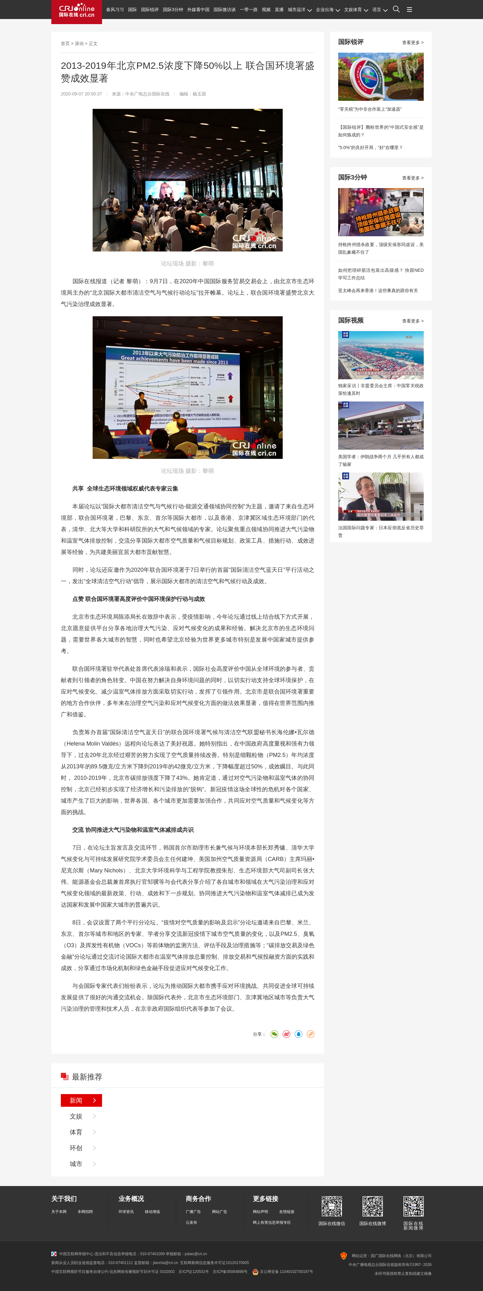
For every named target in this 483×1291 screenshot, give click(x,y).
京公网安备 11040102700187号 (282, 1271)
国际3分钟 (173, 9)
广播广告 (193, 1211)
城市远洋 (300, 9)
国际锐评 (150, 9)
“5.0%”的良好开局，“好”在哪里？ (370, 147)
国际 (132, 9)
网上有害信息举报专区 (272, 1222)
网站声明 (260, 1211)
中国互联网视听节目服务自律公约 (79, 1271)
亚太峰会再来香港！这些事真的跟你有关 (378, 290)
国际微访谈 (225, 9)
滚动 (79, 43)
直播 (279, 9)
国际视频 (351, 320)
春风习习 (115, 9)
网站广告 (219, 1211)
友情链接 (286, 1211)
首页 (65, 43)
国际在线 (76, 12)
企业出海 (328, 9)
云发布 (191, 1222)
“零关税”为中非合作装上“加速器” (370, 109)
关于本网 (59, 1211)
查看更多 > (413, 42)
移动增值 (152, 1211)
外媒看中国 (198, 9)
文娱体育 (356, 9)
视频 (266, 9)
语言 (380, 9)
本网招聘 (85, 1211)
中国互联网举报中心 (72, 1254)
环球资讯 (126, 1211)
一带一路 (249, 9)
